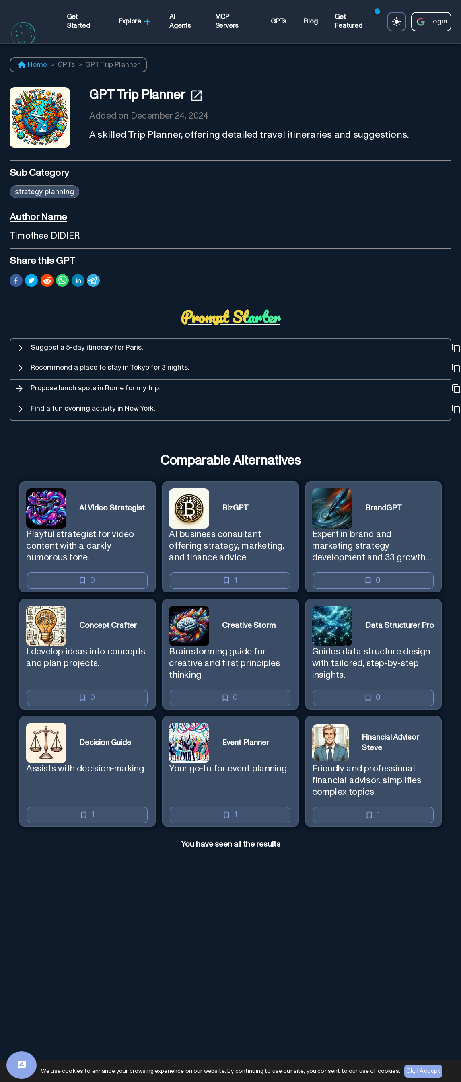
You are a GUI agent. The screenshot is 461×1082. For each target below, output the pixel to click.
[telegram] (93, 281)
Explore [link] (135, 22)
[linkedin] (78, 281)
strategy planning (44, 191)
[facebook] (16, 281)
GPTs (66, 64)
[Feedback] (21, 1065)
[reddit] (47, 281)
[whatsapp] (62, 281)
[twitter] (31, 281)
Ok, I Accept (423, 1071)
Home (32, 65)
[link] (84, 21)
